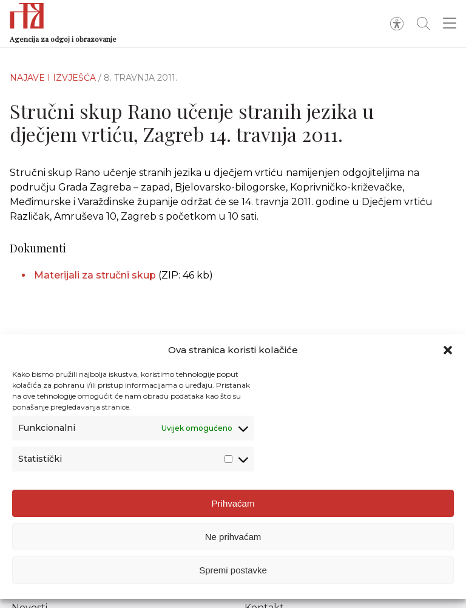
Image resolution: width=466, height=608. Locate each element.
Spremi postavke (233, 571)
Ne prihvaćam (233, 538)
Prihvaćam (233, 504)
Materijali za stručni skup (95, 275)
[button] (448, 352)
